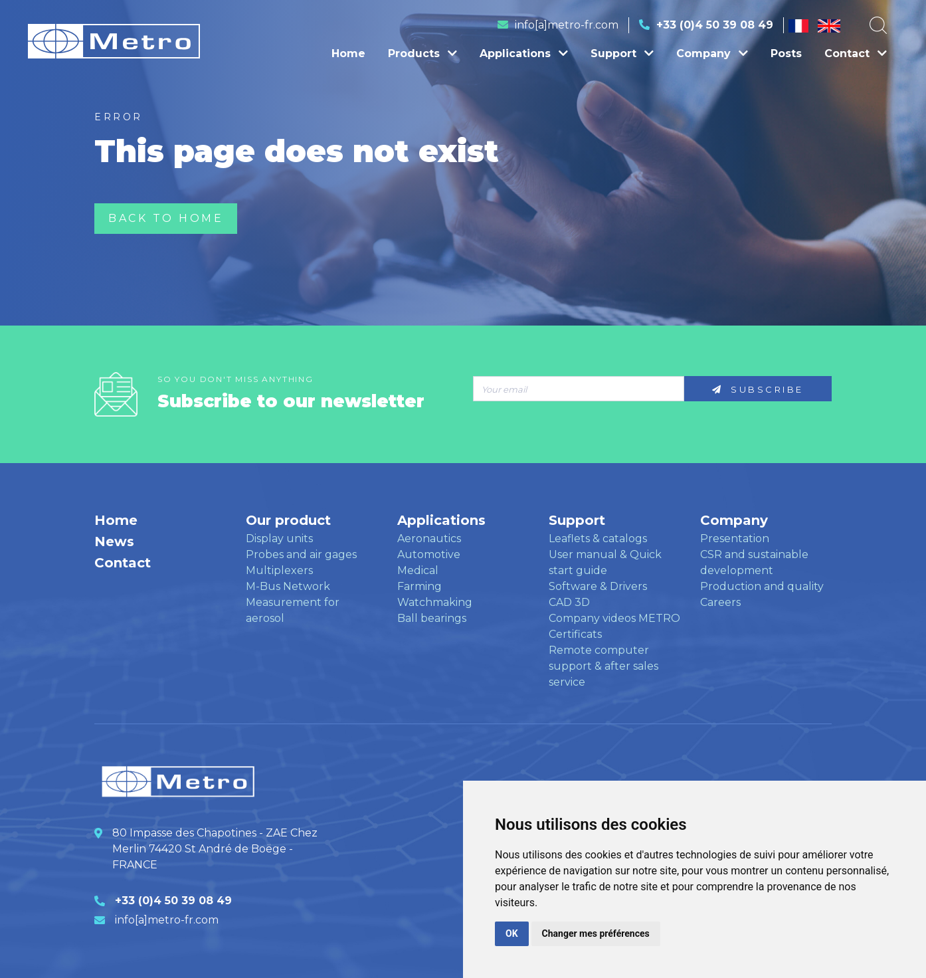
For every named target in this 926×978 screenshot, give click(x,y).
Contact (855, 53)
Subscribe (758, 389)
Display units (279, 538)
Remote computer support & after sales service (603, 666)
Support (622, 53)
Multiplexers (279, 570)
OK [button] (512, 933)
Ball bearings (431, 618)
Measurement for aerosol (292, 610)
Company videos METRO (614, 618)
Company (712, 53)
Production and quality (762, 586)
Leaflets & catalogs (598, 538)
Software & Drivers (598, 586)
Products (422, 53)
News (114, 541)
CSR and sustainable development (754, 562)
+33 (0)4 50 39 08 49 (714, 25)
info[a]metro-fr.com (566, 25)
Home (348, 53)
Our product (288, 520)
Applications (524, 53)
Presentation (734, 538)
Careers (720, 602)
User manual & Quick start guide (605, 562)
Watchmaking (434, 602)
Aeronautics (429, 538)
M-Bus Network (288, 586)
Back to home (165, 218)
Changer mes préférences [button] (596, 933)
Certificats (575, 634)
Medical (417, 570)
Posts (786, 53)
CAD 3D (569, 602)
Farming (419, 586)
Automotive (428, 554)
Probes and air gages (301, 554)
